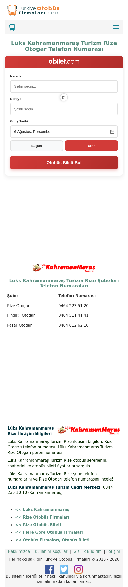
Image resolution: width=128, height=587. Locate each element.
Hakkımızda (19, 551)
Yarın (91, 146)
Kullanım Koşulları (52, 551)
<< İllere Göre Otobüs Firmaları (49, 532)
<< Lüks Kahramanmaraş (42, 509)
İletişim (113, 551)
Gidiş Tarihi (19, 121)
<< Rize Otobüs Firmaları (42, 517)
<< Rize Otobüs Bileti (38, 525)
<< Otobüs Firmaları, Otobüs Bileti (52, 540)
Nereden (16, 76)
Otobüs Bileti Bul (64, 162)
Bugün (36, 146)
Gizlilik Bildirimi (88, 551)
